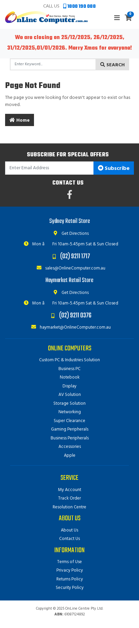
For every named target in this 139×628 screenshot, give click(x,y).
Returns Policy (69, 579)
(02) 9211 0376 (75, 315)
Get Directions (69, 233)
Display (69, 386)
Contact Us (69, 538)
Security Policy (70, 587)
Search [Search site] (112, 65)
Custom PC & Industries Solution (69, 360)
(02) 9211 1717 (75, 256)
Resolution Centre (69, 507)
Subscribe (113, 168)
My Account (69, 489)
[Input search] (53, 64)
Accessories (69, 446)
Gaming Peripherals (69, 429)
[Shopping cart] (128, 18)
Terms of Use (69, 561)
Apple (69, 455)
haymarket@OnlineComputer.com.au (70, 327)
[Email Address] (49, 168)
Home (20, 120)
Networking (69, 412)
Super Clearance (69, 420)
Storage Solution (69, 403)
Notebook (70, 377)
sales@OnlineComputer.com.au (69, 268)
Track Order (69, 498)
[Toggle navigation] (117, 18)
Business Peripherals (70, 438)
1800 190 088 (79, 7)
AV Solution (69, 394)
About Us (69, 530)
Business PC (69, 368)
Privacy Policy (69, 570)
